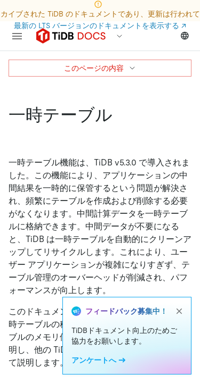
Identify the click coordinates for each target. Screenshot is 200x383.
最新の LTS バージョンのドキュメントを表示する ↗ (100, 25)
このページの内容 (100, 68)
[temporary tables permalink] (121, 114)
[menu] (17, 36)
